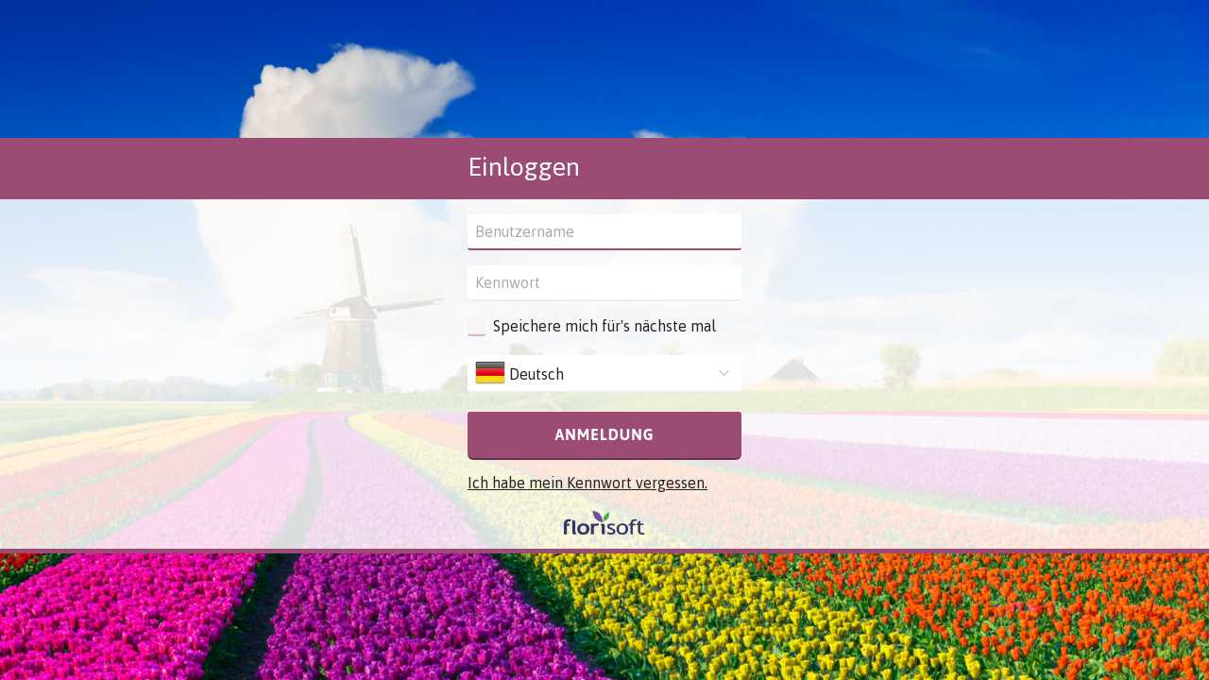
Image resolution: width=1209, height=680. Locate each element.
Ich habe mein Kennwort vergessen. (587, 482)
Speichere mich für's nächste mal (604, 325)
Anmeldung (604, 434)
